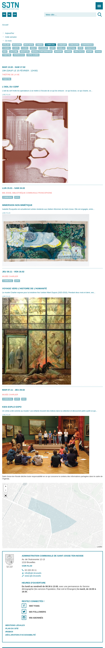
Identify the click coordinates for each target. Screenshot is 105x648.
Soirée (68, 51)
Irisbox (9, 632)
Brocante (28, 45)
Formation (90, 48)
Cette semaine (11, 37)
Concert (62, 45)
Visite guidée (33, 55)
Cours (25, 48)
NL (9, 15)
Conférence (87, 45)
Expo (52, 48)
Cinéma (39, 45)
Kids (5, 51)
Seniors (58, 51)
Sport (89, 51)
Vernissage (18, 55)
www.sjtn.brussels (33, 576)
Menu (98, 4)
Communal (50, 45)
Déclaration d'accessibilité (20, 635)
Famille (61, 48)
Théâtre (6, 55)
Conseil (6, 48)
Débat (33, 48)
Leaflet (99, 547)
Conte (16, 48)
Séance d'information (42, 51)
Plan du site (11, 628)
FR (4, 15)
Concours (74, 45)
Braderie (17, 45)
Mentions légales (15, 625)
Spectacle (79, 51)
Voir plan (27, 566)
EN (14, 15)
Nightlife (24, 51)
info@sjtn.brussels (33, 573)
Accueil (5, 25)
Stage (98, 51)
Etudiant (43, 48)
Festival (71, 48)
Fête (80, 48)
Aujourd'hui (9, 33)
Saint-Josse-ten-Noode (14, 5)
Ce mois (8, 41)
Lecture (13, 51)
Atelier (6, 45)
